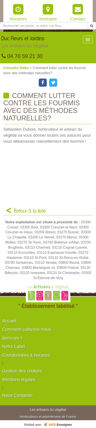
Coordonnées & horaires (26, 355)
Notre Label (13, 346)
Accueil (9, 320)
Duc (24, 43)
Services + (12, 338)
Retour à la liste (30, 211)
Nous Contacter (17, 395)
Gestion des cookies (22, 370)
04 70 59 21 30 (22, 56)
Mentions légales (18, 379)
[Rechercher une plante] (44, 26)
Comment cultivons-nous (26, 329)
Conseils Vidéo (16, 68)
